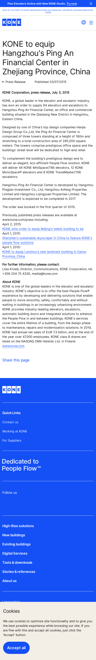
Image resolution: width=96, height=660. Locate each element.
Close (91, 4)
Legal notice (11, 602)
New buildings (13, 535)
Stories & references (18, 572)
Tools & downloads (17, 562)
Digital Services (14, 553)
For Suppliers (11, 440)
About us (9, 581)
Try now (71, 3)
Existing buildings (16, 544)
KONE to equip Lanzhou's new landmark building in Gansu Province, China (44, 254)
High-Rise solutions (18, 526)
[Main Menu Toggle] (91, 22)
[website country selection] (83, 22)
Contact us (10, 422)
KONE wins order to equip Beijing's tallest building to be (43, 229)
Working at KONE (14, 431)
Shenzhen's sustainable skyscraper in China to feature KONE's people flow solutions (47, 240)
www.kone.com (13, 346)
